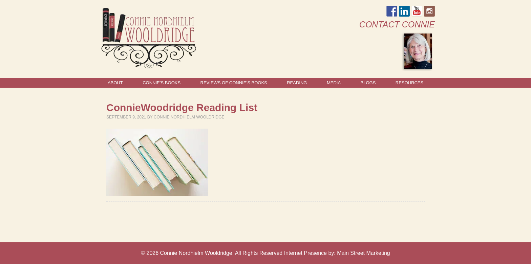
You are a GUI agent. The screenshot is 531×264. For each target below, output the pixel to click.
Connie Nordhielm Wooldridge (189, 117)
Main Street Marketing (363, 253)
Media (334, 82)
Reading (297, 82)
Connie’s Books (161, 82)
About (115, 82)
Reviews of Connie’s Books (233, 82)
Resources (409, 82)
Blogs (368, 82)
